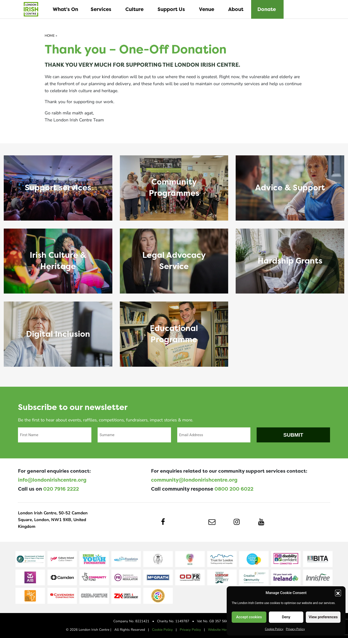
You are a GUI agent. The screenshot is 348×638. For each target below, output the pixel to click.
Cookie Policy (274, 629)
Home (50, 35)
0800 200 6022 (233, 489)
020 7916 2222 (61, 489)
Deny (286, 617)
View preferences (323, 617)
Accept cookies (249, 617)
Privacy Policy (295, 629)
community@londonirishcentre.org (194, 480)
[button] (338, 592)
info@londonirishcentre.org (52, 480)
